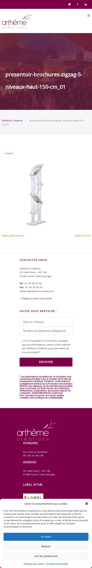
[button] (86, 503)
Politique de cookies (34, 563)
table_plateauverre (13, 235)
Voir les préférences (46, 556)
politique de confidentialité (48, 397)
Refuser (46, 546)
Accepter (46, 536)
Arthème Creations (12, 120)
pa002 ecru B (82, 235)
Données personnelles (57, 563)
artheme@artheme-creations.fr (47, 392)
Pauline (7, 153)
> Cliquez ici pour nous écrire (36, 298)
